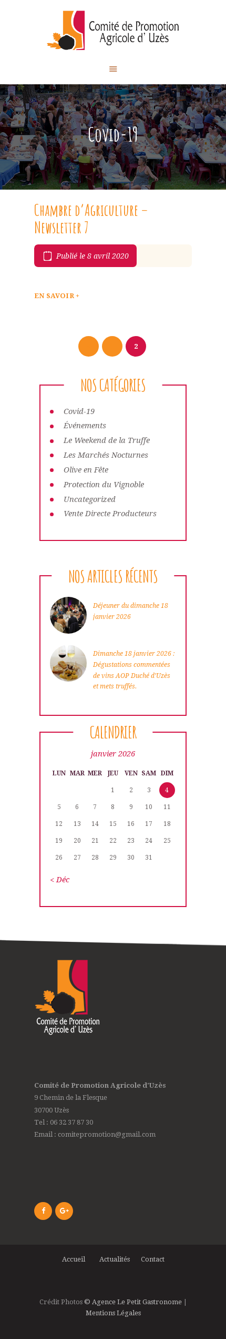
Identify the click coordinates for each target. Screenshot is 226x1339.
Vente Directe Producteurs (110, 513)
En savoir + (56, 296)
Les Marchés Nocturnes (106, 455)
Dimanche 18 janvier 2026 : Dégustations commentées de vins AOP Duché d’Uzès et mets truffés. (133, 670)
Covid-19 (79, 411)
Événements (85, 425)
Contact (153, 1259)
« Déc (59, 879)
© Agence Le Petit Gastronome (133, 1302)
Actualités (114, 1259)
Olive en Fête (86, 470)
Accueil (75, 1259)
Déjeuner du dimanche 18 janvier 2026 (130, 611)
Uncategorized (90, 499)
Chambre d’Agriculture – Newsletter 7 (91, 218)
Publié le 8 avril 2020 (92, 256)
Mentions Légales (113, 1313)
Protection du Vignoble (104, 484)
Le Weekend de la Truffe (107, 440)
